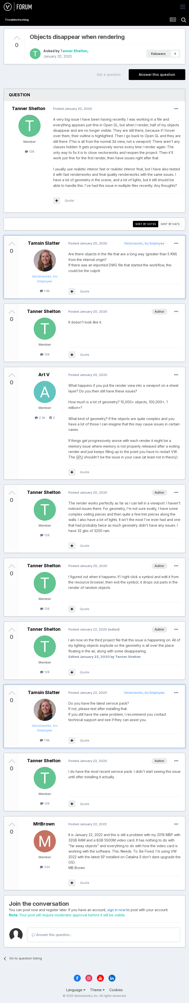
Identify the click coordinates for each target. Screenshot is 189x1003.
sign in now (116, 910)
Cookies (116, 990)
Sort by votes (145, 224)
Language (75, 990)
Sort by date (170, 224)
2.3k (40, 418)
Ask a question (109, 74)
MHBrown (44, 823)
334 (45, 867)
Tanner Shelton (73, 51)
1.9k (45, 291)
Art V (43, 374)
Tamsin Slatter (44, 243)
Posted (72, 109)
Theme (97, 990)
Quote (69, 200)
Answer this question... (52, 935)
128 (29, 151)
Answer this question (157, 74)
